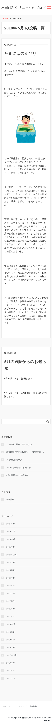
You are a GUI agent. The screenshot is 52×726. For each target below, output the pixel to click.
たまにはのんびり (20, 53)
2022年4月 (11, 593)
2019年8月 (11, 632)
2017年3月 (11, 670)
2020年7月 (11, 624)
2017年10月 (11, 655)
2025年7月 (11, 531)
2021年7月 (11, 616)
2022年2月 (11, 601)
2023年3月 (11, 585)
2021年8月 (11, 609)
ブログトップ (21, 706)
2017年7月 (11, 663)
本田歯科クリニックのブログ (23, 7)
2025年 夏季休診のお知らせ (18, 467)
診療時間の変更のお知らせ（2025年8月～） (25, 452)
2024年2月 (11, 578)
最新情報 (10, 499)
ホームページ (6, 706)
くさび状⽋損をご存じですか (19, 444)
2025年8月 (11, 524)
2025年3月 (11, 547)
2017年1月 (11, 678)
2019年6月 (11, 640)
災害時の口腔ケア (14, 460)
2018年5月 (11, 647)
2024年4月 (11, 570)
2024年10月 (11, 555)
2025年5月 (11, 539)
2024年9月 (11, 562)
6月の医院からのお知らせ (17, 475)
